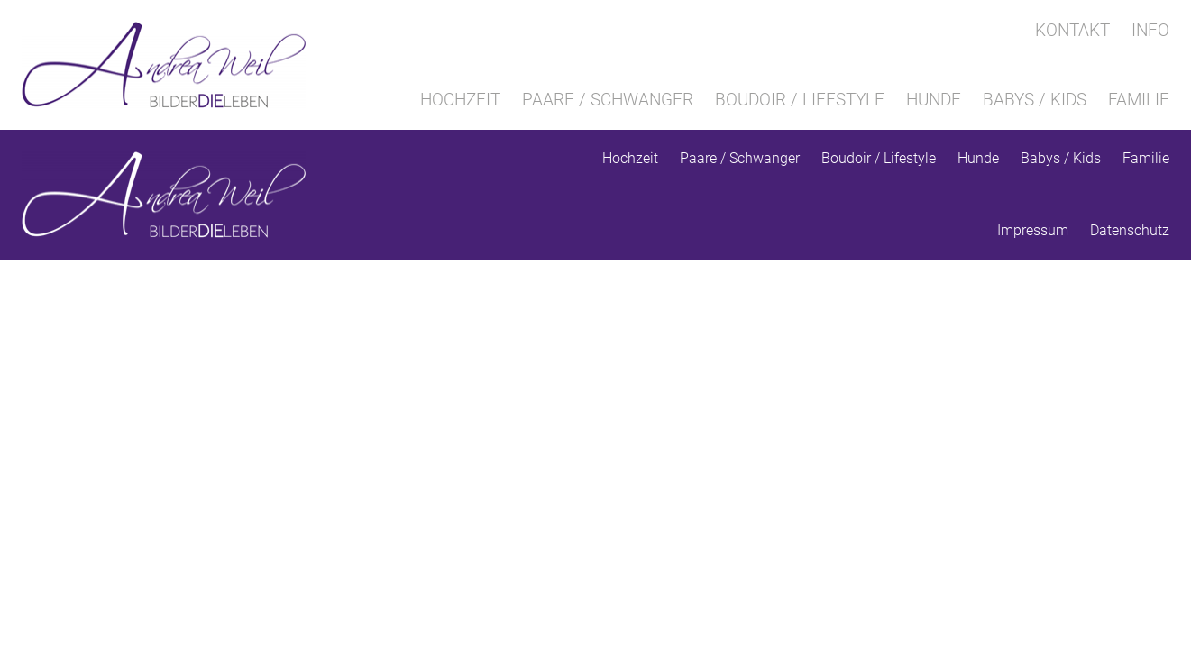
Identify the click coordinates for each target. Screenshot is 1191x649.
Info (1150, 30)
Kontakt (1072, 30)
